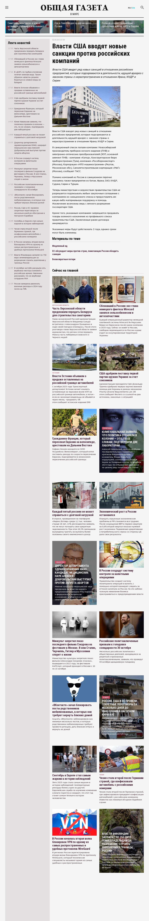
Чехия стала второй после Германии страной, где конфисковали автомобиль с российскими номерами (121, 783)
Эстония (55, 373)
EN (133, 8)
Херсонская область (60, 305)
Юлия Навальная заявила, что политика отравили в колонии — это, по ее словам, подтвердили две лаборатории (120, 438)
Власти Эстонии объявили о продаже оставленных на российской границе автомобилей (73, 379)
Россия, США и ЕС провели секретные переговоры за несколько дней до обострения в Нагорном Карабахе (119, 707)
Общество (60, 562)
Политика (107, 428)
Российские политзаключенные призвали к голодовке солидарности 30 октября (118, 644)
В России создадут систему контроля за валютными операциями (116, 574)
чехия (101, 775)
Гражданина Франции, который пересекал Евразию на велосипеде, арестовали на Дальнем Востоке (73, 442)
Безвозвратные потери (63, 259)
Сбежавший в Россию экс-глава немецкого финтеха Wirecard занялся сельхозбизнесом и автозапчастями (118, 311)
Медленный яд (59, 246)
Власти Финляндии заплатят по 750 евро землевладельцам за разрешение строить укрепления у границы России (117, 842)
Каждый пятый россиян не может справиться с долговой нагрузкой (73, 513)
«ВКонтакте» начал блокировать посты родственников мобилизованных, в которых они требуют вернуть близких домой (72, 710)
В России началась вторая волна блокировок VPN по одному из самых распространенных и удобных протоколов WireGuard (72, 843)
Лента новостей (19, 43)
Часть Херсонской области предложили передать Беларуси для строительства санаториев (72, 312)
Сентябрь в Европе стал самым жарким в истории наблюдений (71, 777)
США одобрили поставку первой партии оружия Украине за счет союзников (118, 377)
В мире (74, 14)
